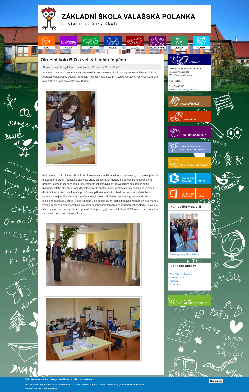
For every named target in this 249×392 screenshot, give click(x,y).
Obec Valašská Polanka (181, 274)
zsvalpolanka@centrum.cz (187, 89)
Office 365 (182, 193)
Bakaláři (182, 178)
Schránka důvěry (189, 132)
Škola (68, 48)
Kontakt (189, 59)
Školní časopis (189, 147)
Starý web (189, 300)
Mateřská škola (177, 278)
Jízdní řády (175, 284)
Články (201, 48)
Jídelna (179, 48)
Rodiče (113, 48)
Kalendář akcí (189, 101)
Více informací (50, 388)
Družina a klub (157, 48)
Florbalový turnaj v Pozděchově (184, 254)
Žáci (91, 48)
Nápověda (203, 178)
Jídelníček (189, 116)
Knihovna (174, 281)
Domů (46, 48)
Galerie (135, 48)
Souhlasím (216, 381)
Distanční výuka (189, 162)
